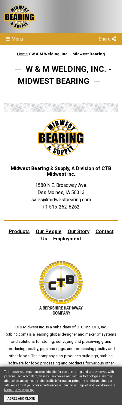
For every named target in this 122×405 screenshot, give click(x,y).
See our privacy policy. (19, 389)
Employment (67, 239)
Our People (49, 231)
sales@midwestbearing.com (61, 199)
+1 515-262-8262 (61, 207)
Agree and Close (21, 398)
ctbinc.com (16, 334)
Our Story (79, 231)
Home (22, 54)
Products (19, 231)
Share (107, 39)
